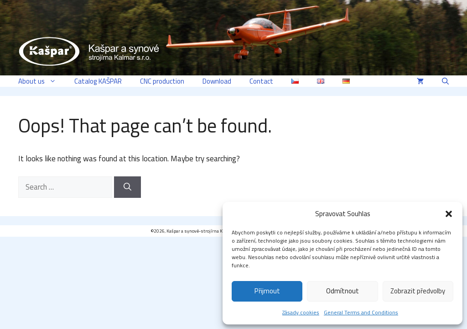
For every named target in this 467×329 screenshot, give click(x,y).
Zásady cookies (300, 312)
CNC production (162, 81)
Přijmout (267, 290)
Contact (261, 81)
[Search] (127, 187)
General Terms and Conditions (361, 312)
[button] (448, 213)
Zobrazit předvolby (417, 290)
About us (41, 81)
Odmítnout (342, 290)
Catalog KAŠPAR (98, 81)
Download (216, 81)
